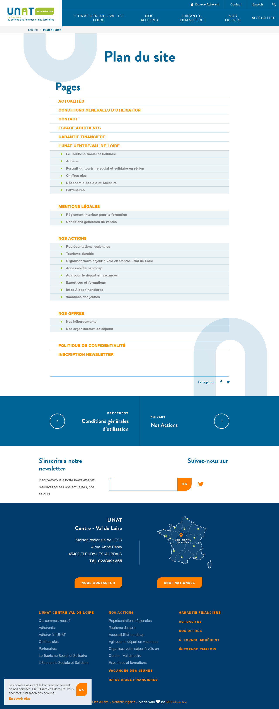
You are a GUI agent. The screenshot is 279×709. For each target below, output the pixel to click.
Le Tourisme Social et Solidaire (91, 154)
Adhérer (72, 161)
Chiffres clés (76, 176)
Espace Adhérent (207, 4)
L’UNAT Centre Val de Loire (66, 612)
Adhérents (47, 628)
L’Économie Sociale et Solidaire (91, 183)
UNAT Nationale (179, 583)
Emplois (257, 4)
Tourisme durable (80, 254)
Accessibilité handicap (84, 268)
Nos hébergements (81, 322)
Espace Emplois (200, 649)
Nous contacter (98, 583)
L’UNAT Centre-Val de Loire (89, 146)
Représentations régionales (88, 247)
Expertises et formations (86, 283)
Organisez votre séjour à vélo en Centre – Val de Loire (109, 261)
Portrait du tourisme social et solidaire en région (105, 168)
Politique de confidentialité (91, 345)
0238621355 (110, 561)
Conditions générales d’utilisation (99, 110)
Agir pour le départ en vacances (92, 275)
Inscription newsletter (86, 354)
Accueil (33, 30)
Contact (235, 4)
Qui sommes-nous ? (54, 621)
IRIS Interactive (176, 702)
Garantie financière (192, 18)
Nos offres (232, 18)
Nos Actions (149, 18)
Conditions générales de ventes (91, 222)
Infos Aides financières (84, 290)
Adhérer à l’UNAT (52, 635)
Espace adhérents (79, 128)
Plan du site (100, 702)
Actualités (264, 18)
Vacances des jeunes (83, 297)
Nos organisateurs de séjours (89, 329)
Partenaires (75, 190)
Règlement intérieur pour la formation (96, 215)
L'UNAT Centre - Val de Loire (99, 18)
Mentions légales (79, 206)
